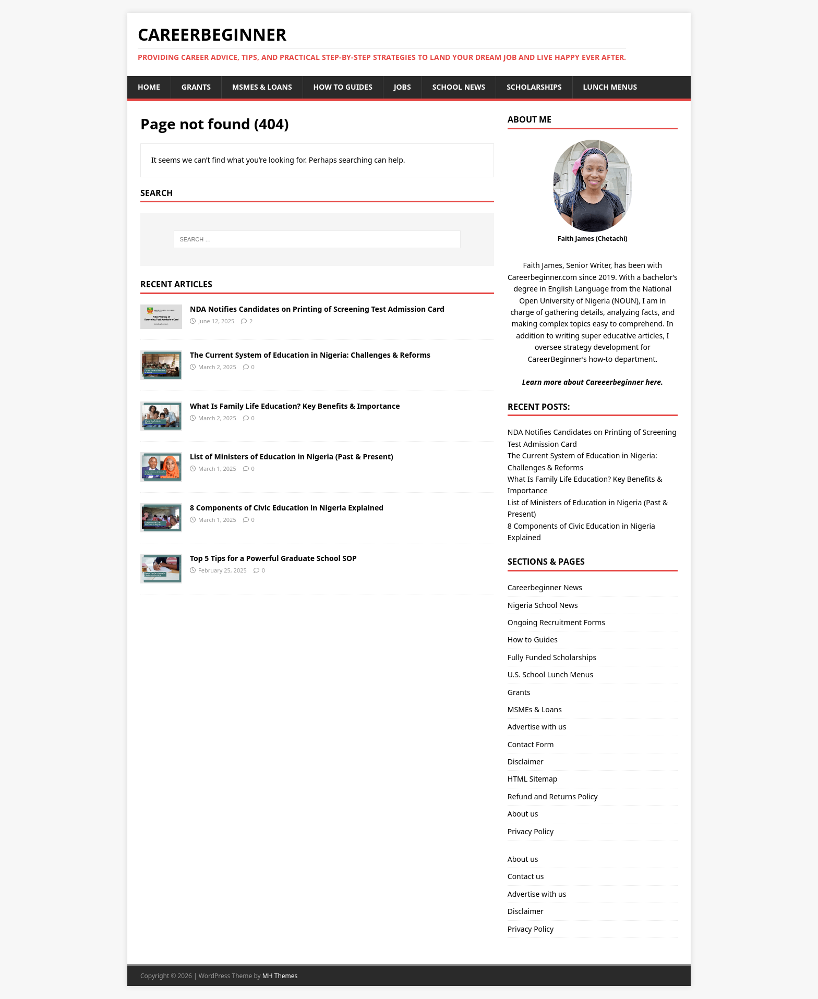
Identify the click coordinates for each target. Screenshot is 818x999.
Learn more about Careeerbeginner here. (592, 382)
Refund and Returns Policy (553, 796)
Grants (196, 87)
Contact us (526, 876)
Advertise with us (537, 727)
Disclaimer (526, 761)
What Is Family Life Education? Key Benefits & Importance (295, 406)
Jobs (402, 87)
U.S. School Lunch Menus (550, 674)
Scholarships (534, 87)
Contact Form (531, 744)
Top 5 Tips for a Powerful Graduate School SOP (273, 558)
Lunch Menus (610, 87)
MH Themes (280, 975)
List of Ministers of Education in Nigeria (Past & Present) (291, 456)
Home (149, 87)
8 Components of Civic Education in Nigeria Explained (286, 508)
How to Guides (343, 87)
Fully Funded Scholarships (552, 657)
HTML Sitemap (533, 779)
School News (459, 87)
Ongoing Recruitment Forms (556, 622)
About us (523, 814)
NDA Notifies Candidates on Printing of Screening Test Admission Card (317, 309)
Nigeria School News (543, 605)
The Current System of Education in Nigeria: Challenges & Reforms (310, 355)
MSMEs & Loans (262, 87)
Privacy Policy (531, 831)
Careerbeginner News (545, 587)
